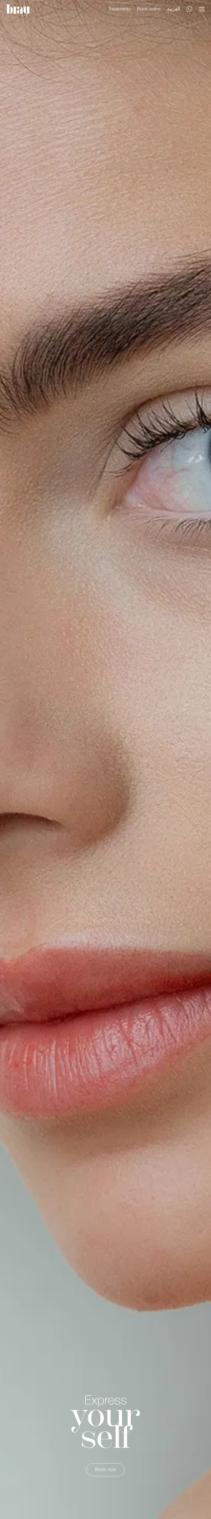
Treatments (119, 9)
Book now (105, 1469)
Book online (149, 9)
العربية (173, 9)
